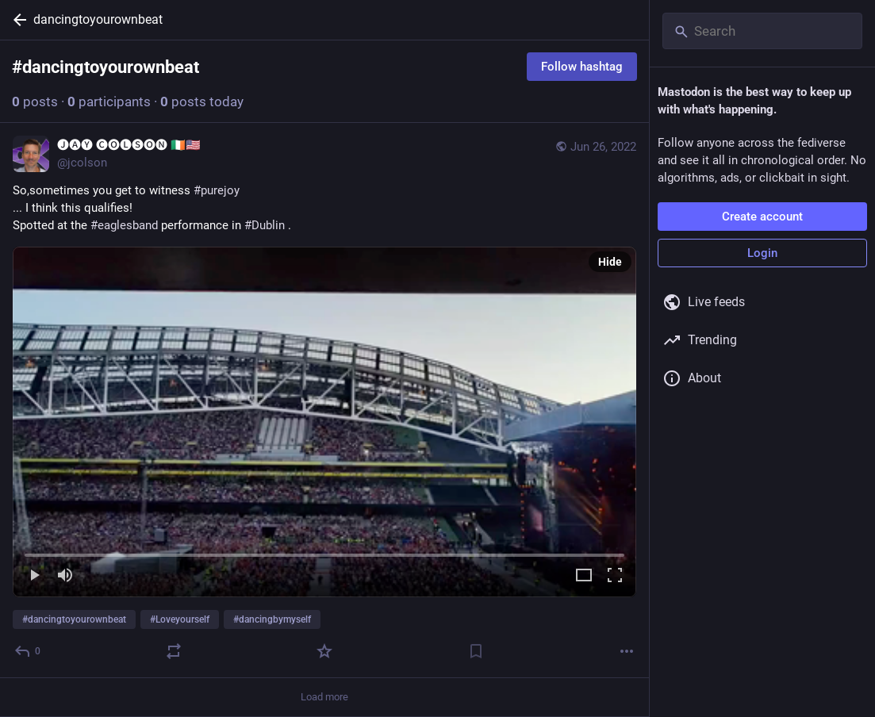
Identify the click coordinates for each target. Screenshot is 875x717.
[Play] (34, 576)
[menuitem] (324, 422)
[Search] (762, 31)
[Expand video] (583, 576)
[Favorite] (324, 651)
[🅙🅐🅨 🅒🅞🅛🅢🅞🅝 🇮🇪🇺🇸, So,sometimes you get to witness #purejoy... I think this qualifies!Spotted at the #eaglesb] (324, 400)
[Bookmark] (475, 651)
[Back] (16, 20)
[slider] (324, 552)
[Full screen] (614, 576)
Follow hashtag (582, 66)
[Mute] (65, 576)
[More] (626, 651)
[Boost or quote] (173, 651)
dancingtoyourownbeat (98, 19)
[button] (324, 422)
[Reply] (28, 651)
